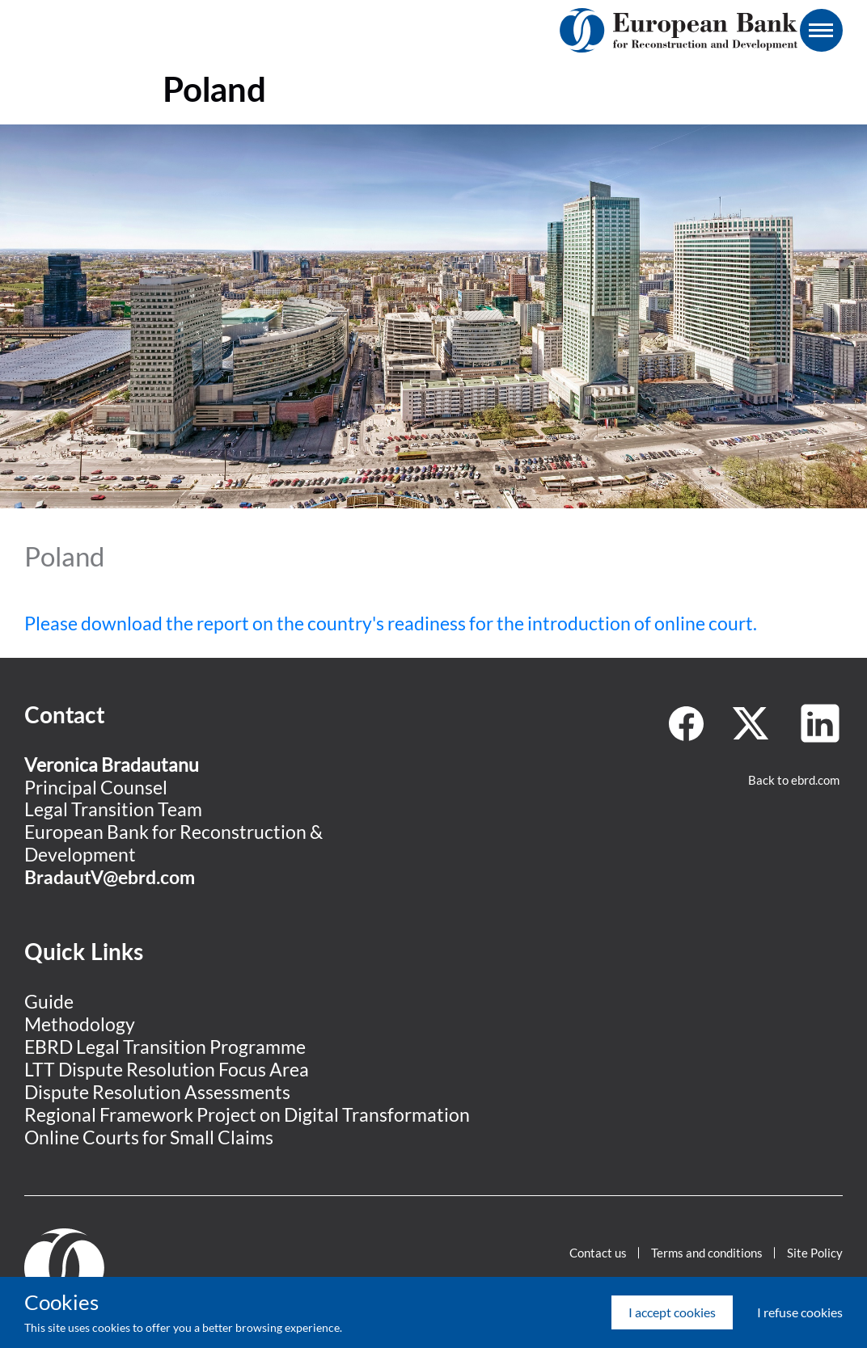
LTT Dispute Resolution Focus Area (166, 1069)
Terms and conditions (707, 1253)
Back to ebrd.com (794, 780)
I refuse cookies (800, 1312)
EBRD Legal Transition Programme (165, 1046)
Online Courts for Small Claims (148, 1137)
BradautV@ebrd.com (109, 877)
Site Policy (815, 1253)
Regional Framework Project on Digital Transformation (247, 1114)
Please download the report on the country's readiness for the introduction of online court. (390, 623)
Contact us (598, 1253)
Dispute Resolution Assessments (157, 1092)
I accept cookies (672, 1312)
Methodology (79, 1024)
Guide (49, 1001)
